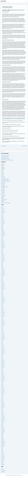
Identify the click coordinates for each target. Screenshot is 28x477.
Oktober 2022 (2, 245)
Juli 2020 (2, 276)
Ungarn (2, 198)
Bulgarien (2, 167)
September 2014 (3, 352)
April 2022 (2, 252)
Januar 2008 (2, 440)
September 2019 (3, 288)
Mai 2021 (2, 265)
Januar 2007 (2, 454)
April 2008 (2, 437)
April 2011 (2, 399)
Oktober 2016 (2, 323)
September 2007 (3, 445)
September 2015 (3, 338)
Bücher (2, 166)
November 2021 (3, 258)
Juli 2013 (2, 368)
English (2, 169)
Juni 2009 (2, 423)
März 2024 (2, 228)
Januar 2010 (2, 415)
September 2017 (3, 315)
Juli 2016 (2, 327)
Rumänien (2, 189)
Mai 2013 (2, 370)
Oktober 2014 (2, 351)
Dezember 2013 (3, 362)
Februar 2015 (2, 346)
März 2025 (2, 218)
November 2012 (3, 377)
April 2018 (2, 307)
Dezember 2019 (3, 284)
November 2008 (3, 431)
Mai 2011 (2, 398)
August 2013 (2, 367)
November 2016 (3, 322)
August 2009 (2, 421)
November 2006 (3, 456)
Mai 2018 (2, 306)
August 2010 (2, 407)
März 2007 (2, 452)
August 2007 (2, 446)
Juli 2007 (2, 447)
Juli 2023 (2, 236)
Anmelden (2, 468)
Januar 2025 (2, 220)
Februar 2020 (2, 282)
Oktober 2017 (2, 314)
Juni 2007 (2, 448)
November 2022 (3, 244)
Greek (1, 174)
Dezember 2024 (3, 221)
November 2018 (3, 299)
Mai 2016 (2, 329)
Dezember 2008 (3, 430)
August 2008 (2, 432)
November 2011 (3, 391)
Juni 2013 (2, 369)
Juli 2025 (2, 213)
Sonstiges (2, 192)
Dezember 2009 (3, 416)
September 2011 (3, 393)
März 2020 (2, 281)
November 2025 (3, 212)
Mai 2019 (2, 292)
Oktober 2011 (2, 392)
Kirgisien (2, 177)
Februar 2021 (2, 268)
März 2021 (2, 267)
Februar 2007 (2, 453)
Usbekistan (2, 200)
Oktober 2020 (2, 273)
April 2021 (2, 266)
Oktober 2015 (2, 337)
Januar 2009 (2, 429)
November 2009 (3, 417)
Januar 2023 (2, 242)
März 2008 (2, 438)
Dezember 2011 (3, 390)
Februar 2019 (2, 296)
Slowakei (2, 191)
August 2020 (2, 275)
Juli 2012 (2, 382)
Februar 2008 (2, 439)
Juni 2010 (2, 409)
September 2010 (3, 406)
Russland (2, 190)
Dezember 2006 (3, 455)
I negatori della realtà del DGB (4, 156)
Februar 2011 (2, 401)
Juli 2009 (2, 422)
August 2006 (2, 460)
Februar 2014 (2, 360)
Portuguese (2, 185)
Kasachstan (2, 176)
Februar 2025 (2, 219)
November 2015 (3, 336)
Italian (2, 175)
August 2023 (2, 235)
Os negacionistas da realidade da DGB (5, 155)
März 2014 (2, 359)
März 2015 (2, 345)
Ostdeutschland (3, 182)
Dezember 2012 (3, 376)
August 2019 (2, 289)
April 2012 (2, 385)
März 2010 (2, 413)
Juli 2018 (2, 304)
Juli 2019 (2, 290)
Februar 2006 (2, 463)
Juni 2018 (2, 305)
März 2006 (2, 462)
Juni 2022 (2, 250)
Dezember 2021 (3, 257)
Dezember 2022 (3, 243)
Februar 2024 (2, 229)
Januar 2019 (2, 297)
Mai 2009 (2, 424)
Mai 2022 (2, 251)
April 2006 (2, 461)
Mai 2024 (2, 226)
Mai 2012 (2, 384)
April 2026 (2, 206)
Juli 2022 (2, 249)
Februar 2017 (2, 320)
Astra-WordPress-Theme (19, 475)
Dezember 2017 (3, 312)
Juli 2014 (2, 354)
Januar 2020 (2, 283)
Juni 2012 (2, 383)
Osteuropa (2, 183)
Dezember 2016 (3, 321)
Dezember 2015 (3, 335)
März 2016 (2, 331)
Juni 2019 (2, 291)
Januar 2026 (2, 210)
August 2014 (2, 353)
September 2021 (3, 260)
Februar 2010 (2, 414)
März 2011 (2, 400)
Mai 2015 (2, 343)
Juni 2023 (2, 237)
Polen (1, 184)
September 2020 (3, 274)
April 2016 (2, 330)
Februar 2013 (2, 374)
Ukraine (2, 197)
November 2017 (3, 313)
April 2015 (2, 344)
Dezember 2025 (3, 211)
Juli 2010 (2, 408)
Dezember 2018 (3, 298)
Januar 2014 (2, 361)
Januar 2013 (2, 375)
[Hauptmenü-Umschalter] (26, 1)
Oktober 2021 (2, 259)
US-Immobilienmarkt (3, 199)
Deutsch (2, 168)
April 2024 (2, 227)
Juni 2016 (2, 328)
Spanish (2, 193)
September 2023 (3, 234)
